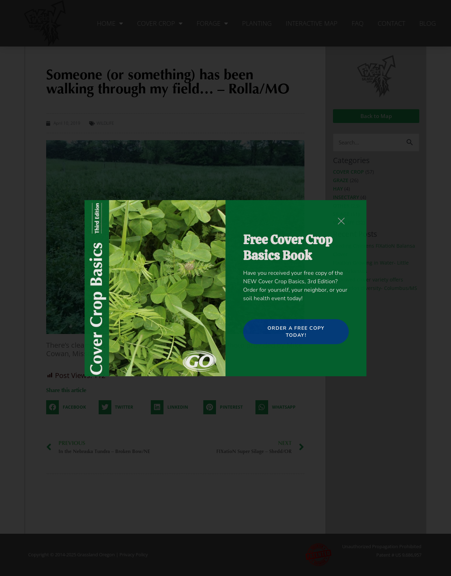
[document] (225, 288)
